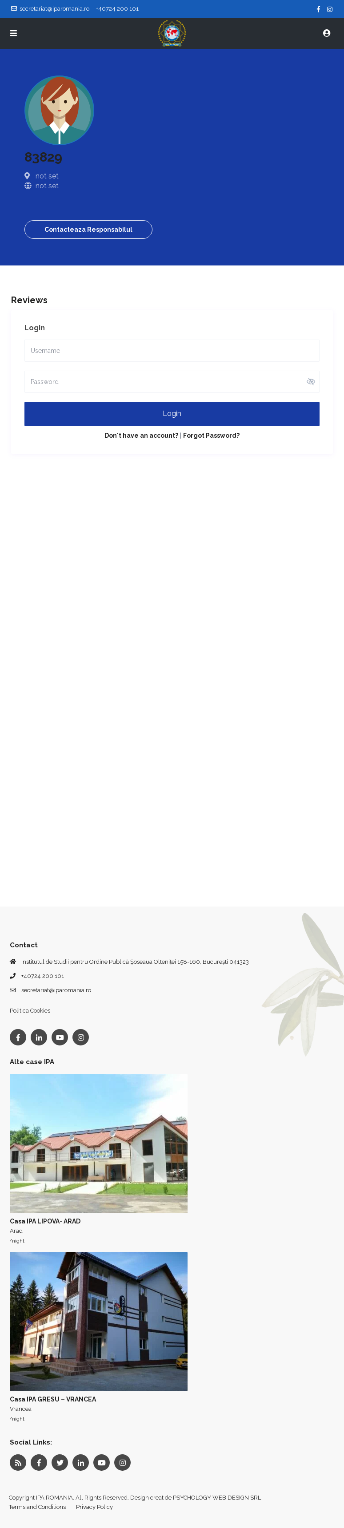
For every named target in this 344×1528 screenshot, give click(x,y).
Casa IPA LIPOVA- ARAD (45, 1221)
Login (172, 413)
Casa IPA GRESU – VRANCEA (53, 1399)
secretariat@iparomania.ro (56, 990)
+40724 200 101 (42, 976)
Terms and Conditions (37, 1507)
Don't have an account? (141, 435)
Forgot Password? (211, 435)
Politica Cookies (30, 1010)
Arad (16, 1230)
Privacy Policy (94, 1507)
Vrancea (21, 1408)
